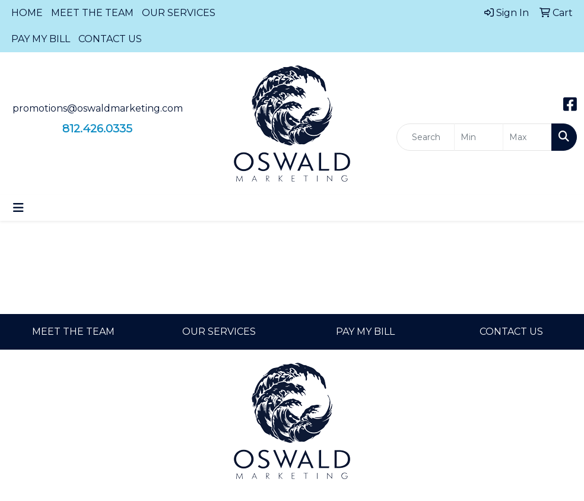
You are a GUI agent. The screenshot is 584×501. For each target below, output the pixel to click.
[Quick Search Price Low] (478, 137)
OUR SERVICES (178, 12)
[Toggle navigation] (18, 207)
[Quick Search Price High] (527, 137)
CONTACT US (110, 39)
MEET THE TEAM (92, 12)
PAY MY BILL (40, 39)
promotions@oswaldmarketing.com (97, 108)
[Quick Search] (425, 137)
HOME (27, 12)
